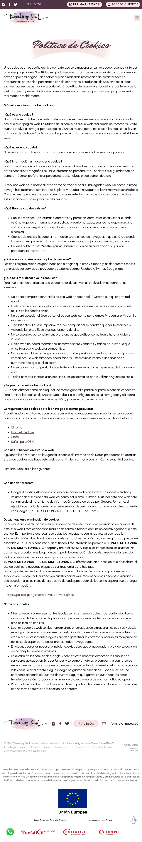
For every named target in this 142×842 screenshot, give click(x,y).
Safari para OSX (22, 441)
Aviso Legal (10, 747)
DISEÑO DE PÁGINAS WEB (132, 750)
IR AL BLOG (34, 4)
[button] (137, 18)
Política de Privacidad (55, 747)
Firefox (15, 437)
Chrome (16, 427)
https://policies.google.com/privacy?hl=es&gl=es (40, 595)
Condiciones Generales (83, 747)
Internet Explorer (22, 432)
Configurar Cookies (35, 751)
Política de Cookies (29, 747)
